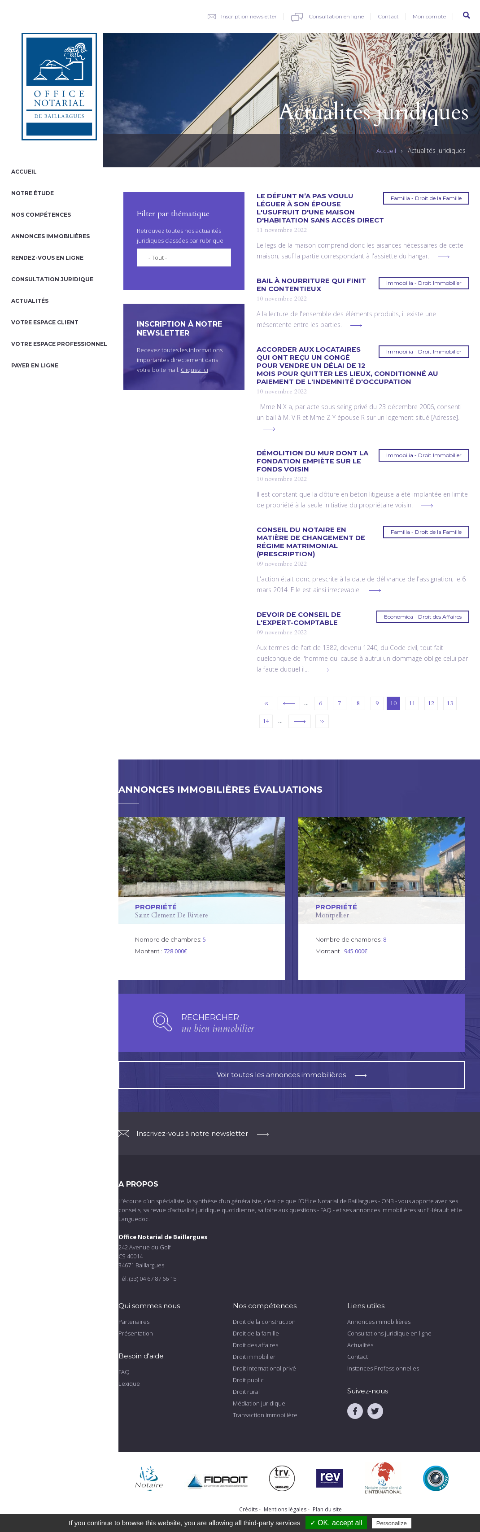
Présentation (135, 1333)
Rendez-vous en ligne (47, 257)
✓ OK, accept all (336, 1523)
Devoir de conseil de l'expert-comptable (299, 619)
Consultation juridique (52, 279)
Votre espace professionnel (59, 343)
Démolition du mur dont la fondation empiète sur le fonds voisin (312, 461)
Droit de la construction (264, 1321)
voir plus (443, 256)
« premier (266, 703)
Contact (388, 16)
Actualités (29, 300)
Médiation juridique (259, 1403)
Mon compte (429, 16)
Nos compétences (41, 214)
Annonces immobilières (50, 236)
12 (431, 703)
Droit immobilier (254, 1356)
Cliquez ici (194, 370)
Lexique (129, 1383)
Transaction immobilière (265, 1415)
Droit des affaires (255, 1345)
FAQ (124, 1371)
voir (201, 898)
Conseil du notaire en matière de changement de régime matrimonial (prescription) (311, 542)
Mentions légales (285, 1509)
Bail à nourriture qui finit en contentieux (311, 285)
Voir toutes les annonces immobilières (292, 1074)
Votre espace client (45, 322)
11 (412, 703)
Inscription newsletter (249, 16)
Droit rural (246, 1391)
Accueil (24, 171)
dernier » (322, 721)
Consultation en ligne (336, 16)
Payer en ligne (34, 365)
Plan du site (327, 1509)
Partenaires (133, 1321)
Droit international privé (264, 1368)
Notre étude (32, 193)
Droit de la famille (256, 1333)
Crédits (248, 1509)
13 (450, 703)
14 (266, 721)
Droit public (248, 1380)
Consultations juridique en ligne (389, 1333)
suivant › (299, 721)
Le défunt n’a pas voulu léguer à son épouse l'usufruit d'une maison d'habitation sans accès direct (320, 208)
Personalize (391, 1523)
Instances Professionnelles (383, 1368)
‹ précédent (289, 703)
